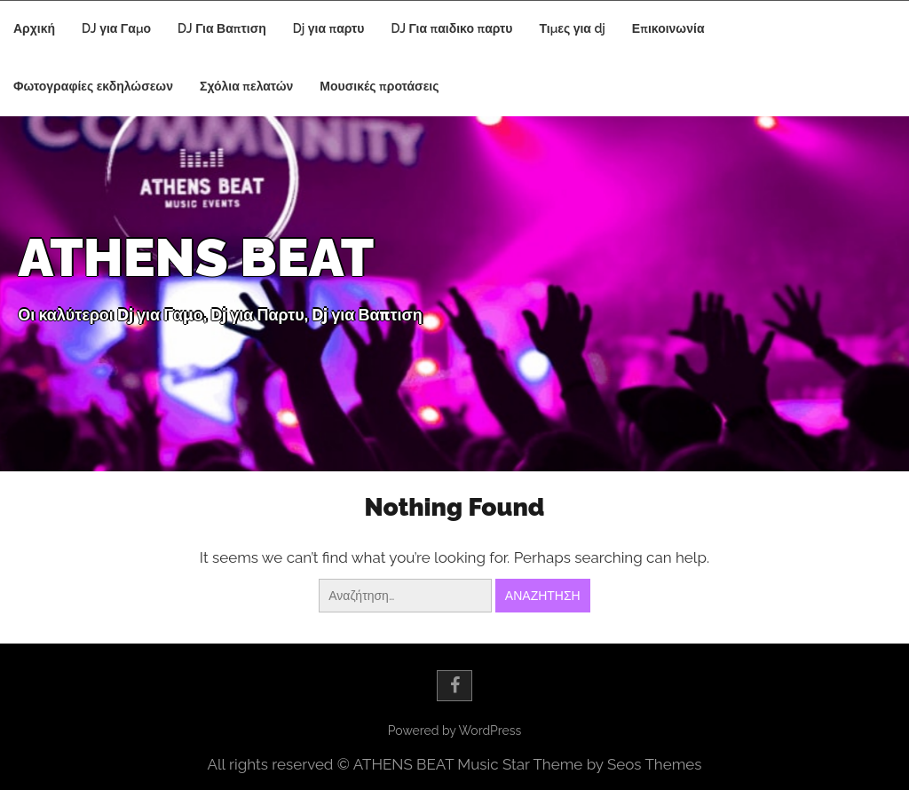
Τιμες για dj (572, 28)
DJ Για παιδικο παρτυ (452, 28)
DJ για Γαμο (116, 28)
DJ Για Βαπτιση (222, 28)
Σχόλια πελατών (246, 86)
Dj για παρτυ (329, 28)
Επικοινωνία (668, 28)
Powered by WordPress (454, 730)
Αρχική (34, 28)
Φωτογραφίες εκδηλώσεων (93, 86)
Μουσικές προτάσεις (379, 86)
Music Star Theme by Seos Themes (579, 764)
